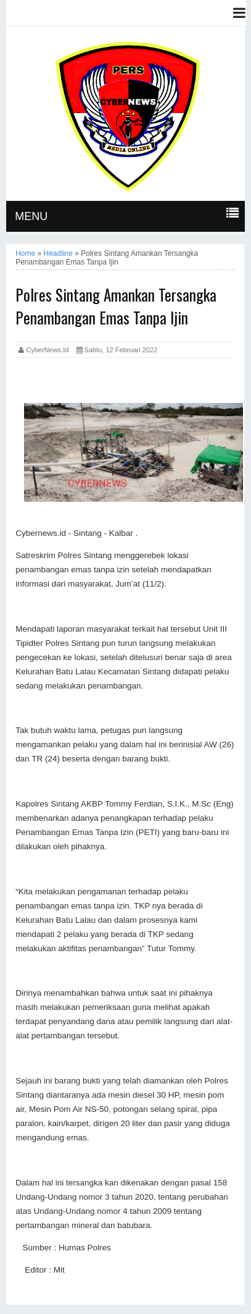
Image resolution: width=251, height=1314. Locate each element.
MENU (31, 216)
